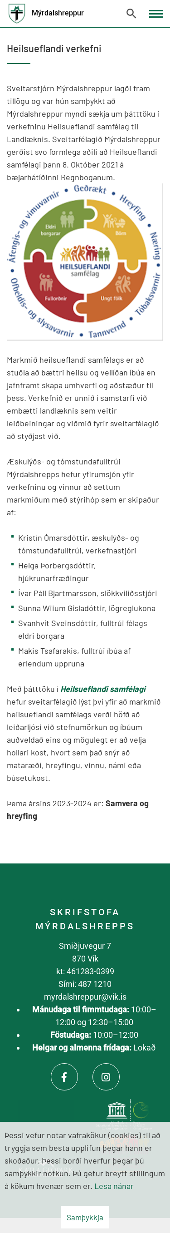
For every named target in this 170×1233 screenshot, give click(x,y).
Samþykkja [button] (85, 1217)
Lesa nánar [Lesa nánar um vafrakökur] (114, 1186)
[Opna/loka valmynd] (156, 14)
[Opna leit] (131, 14)
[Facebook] (64, 1076)
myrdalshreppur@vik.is (85, 996)
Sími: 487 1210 (85, 984)
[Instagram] (106, 1076)
